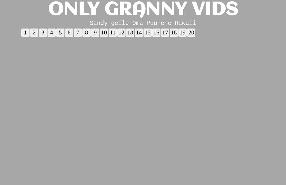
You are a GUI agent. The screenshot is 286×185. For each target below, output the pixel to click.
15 (148, 34)
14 (139, 34)
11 (113, 34)
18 (174, 34)
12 (122, 34)
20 (191, 34)
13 (130, 34)
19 (183, 34)
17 (165, 34)
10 (104, 34)
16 (156, 34)
